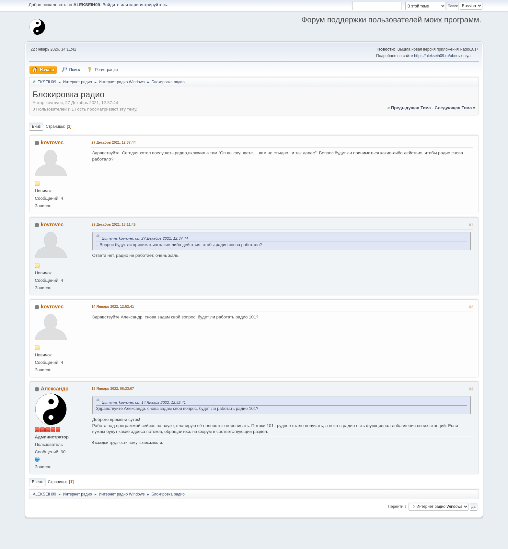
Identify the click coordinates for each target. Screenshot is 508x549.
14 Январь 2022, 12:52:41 (112, 306)
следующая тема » (455, 107)
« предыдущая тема (409, 107)
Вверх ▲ (474, 542)
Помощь (423, 542)
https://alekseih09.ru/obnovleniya (442, 56)
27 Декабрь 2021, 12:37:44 (113, 142)
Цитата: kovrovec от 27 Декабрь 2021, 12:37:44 (144, 238)
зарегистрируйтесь (148, 4)
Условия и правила (448, 542)
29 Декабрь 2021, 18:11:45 (113, 224)
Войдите (110, 4)
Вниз (36, 126)
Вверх (37, 482)
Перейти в (397, 506)
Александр (55, 388)
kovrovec (52, 142)
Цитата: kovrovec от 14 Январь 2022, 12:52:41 (143, 402)
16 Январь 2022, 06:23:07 (112, 388)
